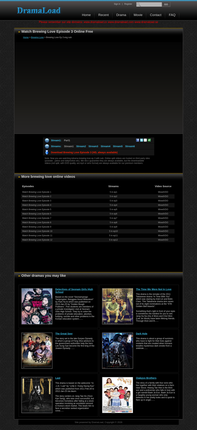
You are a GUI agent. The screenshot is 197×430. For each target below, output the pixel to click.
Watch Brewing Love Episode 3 (36, 201)
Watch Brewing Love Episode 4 (36, 205)
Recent (103, 15)
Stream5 (117, 146)
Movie (138, 15)
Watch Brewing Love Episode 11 (37, 235)
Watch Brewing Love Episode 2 (36, 196)
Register (128, 4)
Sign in (117, 4)
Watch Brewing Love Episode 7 (36, 218)
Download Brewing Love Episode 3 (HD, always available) (84, 152)
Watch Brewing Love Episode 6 (36, 214)
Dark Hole (141, 333)
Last (57, 378)
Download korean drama (40, 10)
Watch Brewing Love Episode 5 (36, 209)
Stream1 (69, 146)
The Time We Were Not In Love (154, 289)
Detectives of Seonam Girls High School (74, 290)
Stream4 (105, 146)
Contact (155, 15)
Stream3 (93, 146)
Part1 (67, 140)
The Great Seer (64, 333)
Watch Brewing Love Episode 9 (36, 227)
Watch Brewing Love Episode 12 (37, 240)
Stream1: (56, 140)
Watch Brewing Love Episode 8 (36, 222)
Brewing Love (37, 37)
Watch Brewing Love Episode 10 (37, 231)
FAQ (172, 15)
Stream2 (81, 146)
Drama (121, 15)
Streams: (56, 146)
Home (86, 15)
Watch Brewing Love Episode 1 (36, 192)
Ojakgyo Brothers (146, 378)
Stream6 (130, 146)
